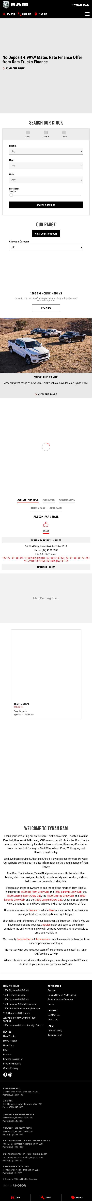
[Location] (46, 528)
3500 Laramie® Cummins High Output (23, 1025)
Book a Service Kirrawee (60, 999)
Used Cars (8, 1045)
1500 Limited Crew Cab (60, 895)
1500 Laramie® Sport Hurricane (20, 1004)
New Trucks (9, 1036)
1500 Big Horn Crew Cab (35, 891)
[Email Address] (46, 559)
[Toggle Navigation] (87, 14)
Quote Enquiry (10, 1068)
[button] (46, 62)
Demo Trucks (10, 1040)
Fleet (6, 1050)
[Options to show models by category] (46, 247)
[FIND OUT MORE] (13, 68)
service (46, 924)
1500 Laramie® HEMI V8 (16, 999)
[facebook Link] (5, 1075)
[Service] (46, 1197)
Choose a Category (46, 245)
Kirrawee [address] (49, 499)
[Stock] (15, 1197)
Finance (7, 1054)
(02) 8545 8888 (16, 1107)
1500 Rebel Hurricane (14, 995)
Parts (51, 1004)
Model (11, 174)
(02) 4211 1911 (15, 1173)
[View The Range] (46, 358)
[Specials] (76, 1197)
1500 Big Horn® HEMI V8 (16, 990)
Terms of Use (55, 1035)
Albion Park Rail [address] (28, 499)
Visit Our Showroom (46, 233)
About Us (52, 1019)
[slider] (11, 195)
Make (11, 160)
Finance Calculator (13, 1059)
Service (52, 990)
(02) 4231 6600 (50, 550)
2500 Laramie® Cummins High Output (19, 1019)
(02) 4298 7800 (16, 1147)
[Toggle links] (14, 1185)
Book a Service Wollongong (62, 995)
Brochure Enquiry (12, 1063)
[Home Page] (16, 5)
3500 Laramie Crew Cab (48, 899)
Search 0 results (46, 205)
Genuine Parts (25, 939)
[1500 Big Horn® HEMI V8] (46, 282)
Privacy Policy (55, 1030)
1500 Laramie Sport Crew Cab (24, 895)
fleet (52, 910)
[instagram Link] (10, 1075)
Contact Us (54, 1014)
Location (12, 146)
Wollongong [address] (67, 499)
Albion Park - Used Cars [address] (46, 507)
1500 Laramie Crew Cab (68, 891)
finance (33, 910)
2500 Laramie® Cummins (16, 1013)
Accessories (43, 939)
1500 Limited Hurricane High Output (22, 1008)
